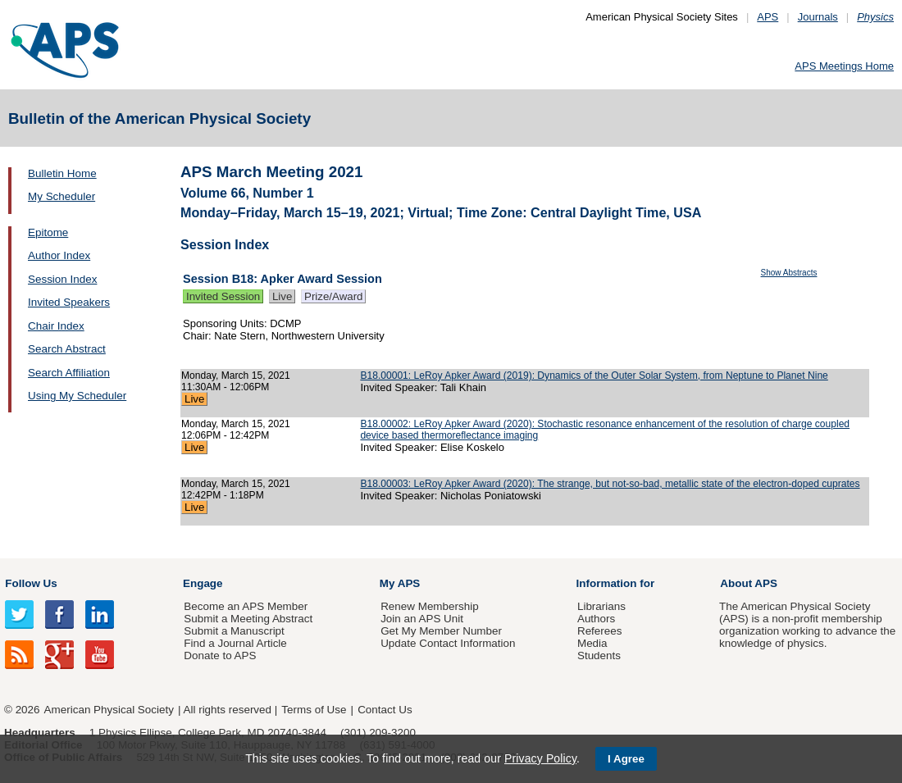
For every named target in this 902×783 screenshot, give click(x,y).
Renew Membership (429, 606)
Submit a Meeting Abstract (248, 618)
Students (599, 655)
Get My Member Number (441, 631)
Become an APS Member (246, 606)
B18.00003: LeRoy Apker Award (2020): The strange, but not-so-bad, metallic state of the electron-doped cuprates (609, 483)
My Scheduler (61, 196)
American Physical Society (109, 709)
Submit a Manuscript (234, 631)
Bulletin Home (62, 173)
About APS (748, 583)
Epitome (48, 232)
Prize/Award (333, 296)
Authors (596, 618)
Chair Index (56, 326)
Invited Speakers (69, 302)
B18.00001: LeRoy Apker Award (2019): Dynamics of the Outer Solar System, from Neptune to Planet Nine (593, 375)
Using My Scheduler (77, 395)
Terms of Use (313, 709)
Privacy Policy (540, 758)
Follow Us (31, 583)
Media (592, 643)
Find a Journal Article (235, 643)
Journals (818, 17)
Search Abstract (67, 349)
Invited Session (223, 296)
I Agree (626, 759)
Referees (599, 631)
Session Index (62, 279)
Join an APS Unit (421, 618)
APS (767, 17)
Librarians (601, 606)
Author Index (59, 255)
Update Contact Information (447, 643)
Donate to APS (220, 655)
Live (282, 296)
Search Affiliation (69, 372)
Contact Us (385, 709)
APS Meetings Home (844, 66)
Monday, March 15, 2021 (235, 375)
